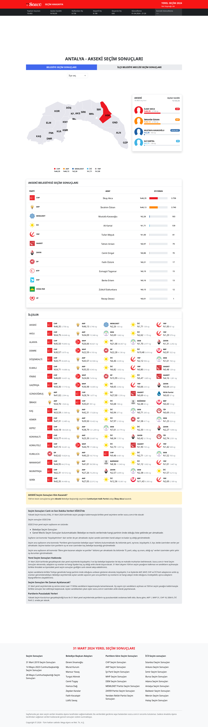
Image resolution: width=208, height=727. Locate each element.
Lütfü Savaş (71, 700)
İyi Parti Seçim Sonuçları (117, 671)
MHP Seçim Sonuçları (116, 676)
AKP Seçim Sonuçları (116, 667)
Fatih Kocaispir (73, 695)
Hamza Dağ (71, 686)
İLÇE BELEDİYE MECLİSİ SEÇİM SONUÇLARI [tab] (139, 67)
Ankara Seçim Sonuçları (157, 667)
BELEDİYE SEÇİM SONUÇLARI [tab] (61, 67)
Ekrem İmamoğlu (74, 662)
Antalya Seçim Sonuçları (157, 686)
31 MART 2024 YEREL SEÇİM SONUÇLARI (104, 648)
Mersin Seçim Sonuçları (156, 695)
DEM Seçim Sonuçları (116, 681)
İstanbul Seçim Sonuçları (157, 662)
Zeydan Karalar (73, 690)
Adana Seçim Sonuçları (156, 681)
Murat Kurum (72, 667)
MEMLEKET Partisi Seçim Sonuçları (123, 686)
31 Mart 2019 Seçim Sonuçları (40, 662)
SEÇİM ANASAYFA (54, 4)
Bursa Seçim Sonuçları (156, 676)
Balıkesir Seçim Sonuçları (157, 690)
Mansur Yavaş (73, 671)
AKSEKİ (138, 97)
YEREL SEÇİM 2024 (171, 3)
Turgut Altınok (73, 676)
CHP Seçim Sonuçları (116, 662)
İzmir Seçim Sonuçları (156, 671)
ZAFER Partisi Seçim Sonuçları (120, 690)
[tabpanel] (104, 123)
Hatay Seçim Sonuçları (156, 700)
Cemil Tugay (72, 681)
